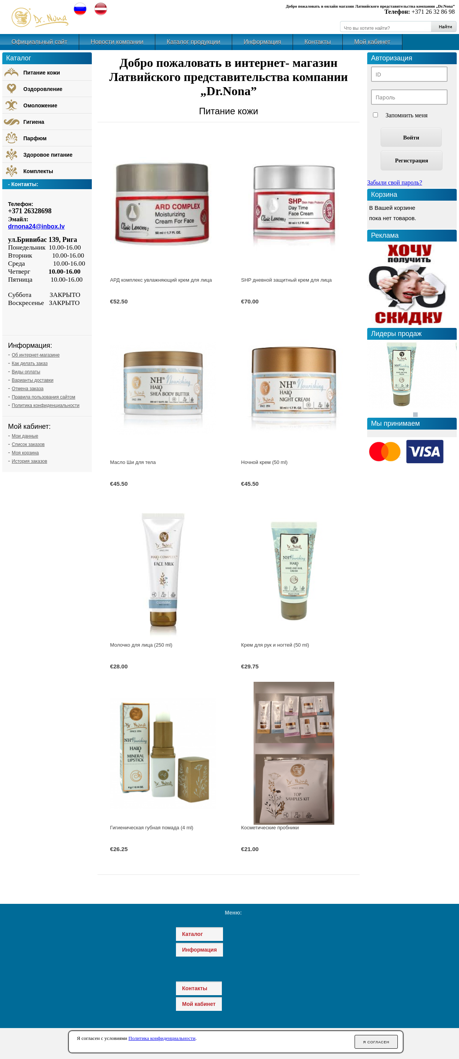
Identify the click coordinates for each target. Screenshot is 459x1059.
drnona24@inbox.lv (36, 226)
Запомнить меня (407, 115)
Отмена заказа (28, 388)
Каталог (192, 934)
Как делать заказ (30, 363)
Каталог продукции (193, 42)
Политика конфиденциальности (46, 405)
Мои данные (25, 436)
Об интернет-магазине (36, 355)
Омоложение (40, 105)
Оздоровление (42, 89)
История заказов (29, 461)
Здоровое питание (48, 155)
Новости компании (117, 42)
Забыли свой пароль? (394, 182)
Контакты (317, 42)
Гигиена (33, 122)
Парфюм (35, 138)
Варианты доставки (33, 380)
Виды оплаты (26, 372)
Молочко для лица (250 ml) (141, 645)
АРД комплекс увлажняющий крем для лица (161, 280)
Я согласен (376, 1042)
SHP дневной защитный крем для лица (286, 280)
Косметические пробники (270, 827)
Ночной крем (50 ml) (264, 462)
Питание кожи (228, 111)
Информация (262, 42)
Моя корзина (25, 453)
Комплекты (38, 171)
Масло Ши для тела (133, 462)
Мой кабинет (372, 42)
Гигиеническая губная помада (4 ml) (152, 827)
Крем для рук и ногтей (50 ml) (275, 645)
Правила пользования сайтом (43, 397)
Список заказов (28, 444)
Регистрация (411, 160)
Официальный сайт (39, 42)
